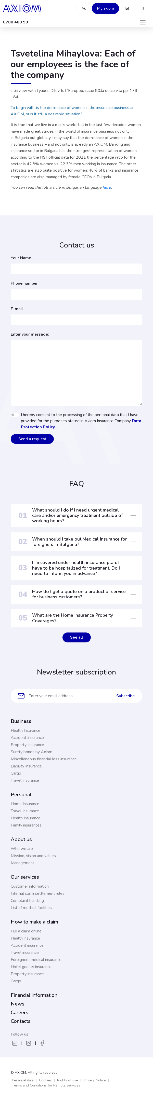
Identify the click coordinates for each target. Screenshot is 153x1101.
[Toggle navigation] (143, 22)
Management (22, 863)
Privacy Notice (94, 1080)
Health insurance (25, 938)
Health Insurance (25, 730)
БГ (127, 8)
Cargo (16, 773)
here (107, 187)
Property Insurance (27, 745)
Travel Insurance (25, 780)
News (17, 1003)
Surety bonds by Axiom (31, 752)
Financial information (34, 995)
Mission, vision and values (33, 856)
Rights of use (67, 1080)
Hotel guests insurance (31, 967)
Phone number (24, 283)
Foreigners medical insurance (36, 959)
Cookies (45, 1080)
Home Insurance (25, 804)
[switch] (15, 415)
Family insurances (26, 825)
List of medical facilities (31, 908)
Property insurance (27, 974)
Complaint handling (27, 900)
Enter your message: (30, 334)
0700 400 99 (15, 22)
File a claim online (26, 931)
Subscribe (125, 696)
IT (143, 8)
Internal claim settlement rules (38, 893)
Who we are (22, 848)
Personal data (23, 1080)
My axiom (105, 8)
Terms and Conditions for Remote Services (46, 1085)
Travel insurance (25, 952)
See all (76, 637)
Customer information (30, 886)
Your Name (21, 258)
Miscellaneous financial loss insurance (44, 759)
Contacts (21, 1021)
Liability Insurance (26, 766)
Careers (19, 1012)
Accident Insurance (27, 737)
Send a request (32, 439)
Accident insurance (27, 945)
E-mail (17, 309)
